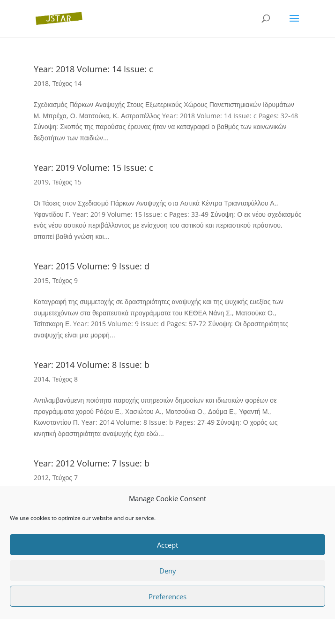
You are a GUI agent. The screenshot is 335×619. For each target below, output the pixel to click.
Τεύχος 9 (65, 280)
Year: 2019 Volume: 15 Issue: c (93, 167)
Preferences (167, 596)
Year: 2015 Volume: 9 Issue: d (91, 266)
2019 (41, 181)
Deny (167, 570)
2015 (41, 280)
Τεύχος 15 (67, 181)
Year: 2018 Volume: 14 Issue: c (93, 69)
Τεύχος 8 (65, 378)
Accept (167, 545)
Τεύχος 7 (65, 477)
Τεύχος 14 (67, 83)
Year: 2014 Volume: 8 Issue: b (91, 364)
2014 (41, 378)
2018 (41, 83)
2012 (41, 477)
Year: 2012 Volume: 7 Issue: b (91, 463)
